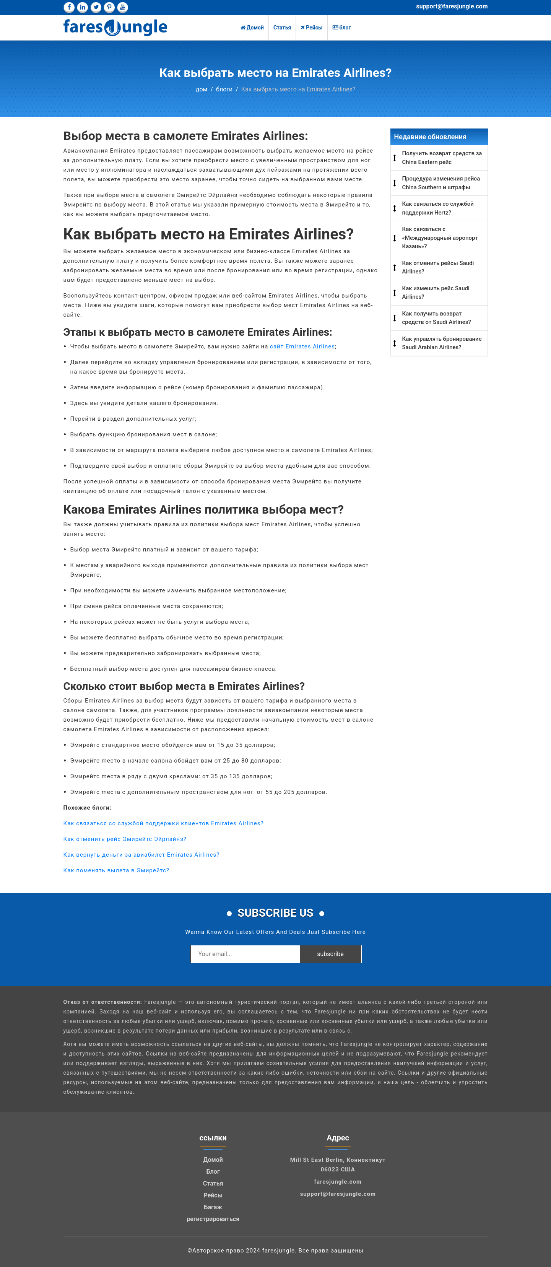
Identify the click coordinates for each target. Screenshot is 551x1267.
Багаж (213, 1207)
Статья (282, 27)
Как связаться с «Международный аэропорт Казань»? (440, 238)
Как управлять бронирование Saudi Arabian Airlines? (442, 343)
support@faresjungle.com (452, 6)
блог (341, 27)
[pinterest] (109, 7)
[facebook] (69, 7)
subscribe (330, 954)
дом (202, 89)
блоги (224, 89)
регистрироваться (213, 1219)
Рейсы (311, 27)
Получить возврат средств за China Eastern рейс (442, 158)
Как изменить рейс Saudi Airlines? (436, 293)
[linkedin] (82, 7)
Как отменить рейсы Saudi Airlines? (438, 267)
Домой (252, 27)
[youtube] (122, 7)
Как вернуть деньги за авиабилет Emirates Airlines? (141, 854)
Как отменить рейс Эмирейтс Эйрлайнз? (125, 839)
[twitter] (95, 7)
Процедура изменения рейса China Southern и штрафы (441, 183)
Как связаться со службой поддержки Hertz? (438, 208)
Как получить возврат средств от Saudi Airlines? (436, 318)
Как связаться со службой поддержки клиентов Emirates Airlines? (163, 823)
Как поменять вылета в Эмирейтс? (116, 870)
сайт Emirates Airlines (302, 346)
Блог (213, 1171)
